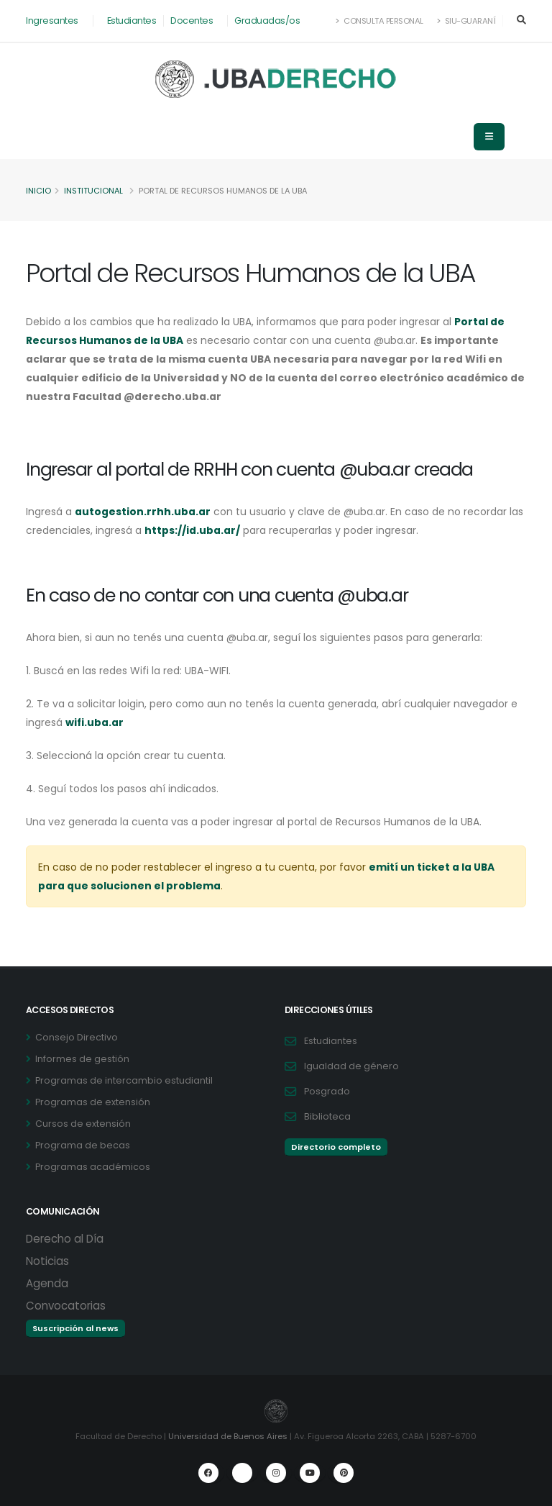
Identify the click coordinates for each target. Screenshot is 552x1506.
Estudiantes (132, 20)
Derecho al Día (65, 1238)
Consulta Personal (379, 21)
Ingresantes (52, 20)
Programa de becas (82, 1145)
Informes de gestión (82, 1059)
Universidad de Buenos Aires (228, 1436)
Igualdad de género (351, 1066)
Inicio (38, 190)
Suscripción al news (75, 1328)
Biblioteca (327, 1116)
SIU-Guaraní (466, 21)
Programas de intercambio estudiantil (124, 1080)
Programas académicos (92, 1167)
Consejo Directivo (76, 1037)
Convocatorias (66, 1305)
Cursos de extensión (83, 1123)
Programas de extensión (92, 1102)
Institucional (94, 190)
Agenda (47, 1283)
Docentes (191, 20)
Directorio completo (336, 1147)
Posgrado (327, 1091)
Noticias (47, 1261)
